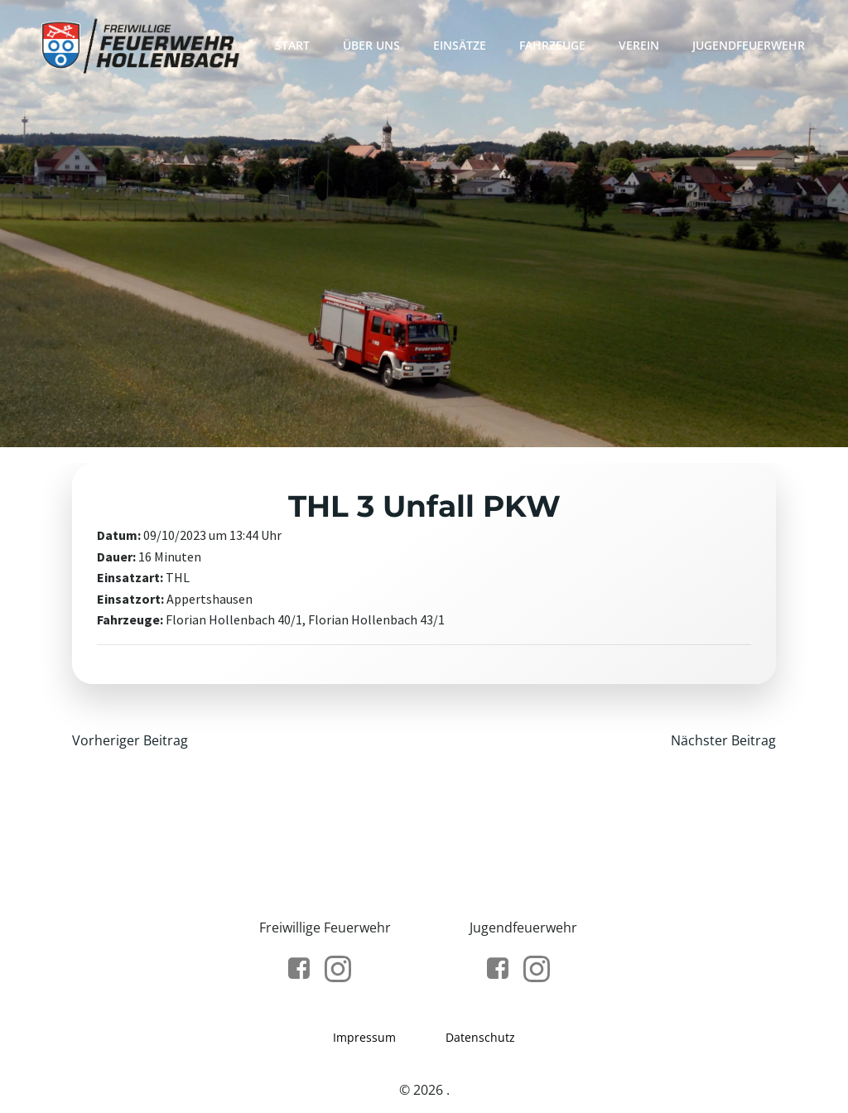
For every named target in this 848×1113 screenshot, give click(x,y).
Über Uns (371, 45)
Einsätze (459, 45)
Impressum (364, 1037)
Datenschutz (480, 1037)
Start (292, 45)
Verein (639, 45)
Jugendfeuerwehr (748, 45)
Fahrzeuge (552, 45)
